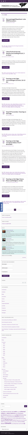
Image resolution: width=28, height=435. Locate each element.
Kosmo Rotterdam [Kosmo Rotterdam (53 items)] (11, 416)
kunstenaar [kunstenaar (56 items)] (21, 416)
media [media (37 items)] (17, 418)
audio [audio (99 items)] (15, 411)
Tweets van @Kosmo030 (6, 217)
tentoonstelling (5, 46)
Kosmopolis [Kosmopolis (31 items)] (5, 416)
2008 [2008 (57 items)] (4, 411)
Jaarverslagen (5, 374)
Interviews (4, 296)
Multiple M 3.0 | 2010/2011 (9, 385)
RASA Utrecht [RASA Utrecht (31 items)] (21, 420)
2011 (4, 347)
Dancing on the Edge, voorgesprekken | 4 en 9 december (13, 142)
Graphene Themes (11, 433)
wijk (9, 73)
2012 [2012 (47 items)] (13, 411)
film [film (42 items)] (22, 413)
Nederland (13, 106)
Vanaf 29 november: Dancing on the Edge (16, 112)
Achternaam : (7, 269)
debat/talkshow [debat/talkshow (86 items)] (11, 413)
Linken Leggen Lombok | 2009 (10, 389)
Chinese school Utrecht (7, 72)
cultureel (9, 134)
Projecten (4, 308)
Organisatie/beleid (5, 303)
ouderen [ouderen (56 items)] (14, 420)
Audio (4, 361)
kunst (10, 135)
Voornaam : (7, 265)
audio (4, 45)
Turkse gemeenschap (16, 202)
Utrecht (9, 46)
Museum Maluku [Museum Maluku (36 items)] (23, 418)
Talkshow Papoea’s (9, 230)
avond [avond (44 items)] (18, 411)
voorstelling (7, 107)
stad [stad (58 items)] (2, 421)
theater (22, 106)
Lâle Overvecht (9, 247)
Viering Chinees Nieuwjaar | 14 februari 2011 (12, 381)
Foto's (4, 359)
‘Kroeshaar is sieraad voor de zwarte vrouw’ (10, 324)
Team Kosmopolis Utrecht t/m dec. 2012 (10, 393)
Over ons (3, 369)
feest (16, 72)
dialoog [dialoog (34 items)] (17, 413)
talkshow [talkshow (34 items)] (15, 421)
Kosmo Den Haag (14, 45)
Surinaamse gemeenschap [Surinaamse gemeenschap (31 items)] (7, 421)
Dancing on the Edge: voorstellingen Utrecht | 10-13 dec (15, 80)
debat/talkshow (16, 104)
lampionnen (23, 72)
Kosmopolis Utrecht (5, 9)
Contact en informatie (7, 391)
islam (19, 172)
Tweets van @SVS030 (6, 223)
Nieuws (12, 56)
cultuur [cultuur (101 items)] (3, 413)
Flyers (4, 366)
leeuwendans (20, 45)
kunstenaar (8, 105)
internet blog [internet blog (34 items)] (13, 415)
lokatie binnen (14, 105)
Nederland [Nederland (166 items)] (8, 420)
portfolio (3, 305)
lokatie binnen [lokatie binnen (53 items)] (4, 418)
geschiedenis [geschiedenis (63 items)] (4, 415)
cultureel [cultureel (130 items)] (23, 411)
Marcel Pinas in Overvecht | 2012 (10, 387)
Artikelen (3, 291)
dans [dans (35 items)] (6, 413)
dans (7, 45)
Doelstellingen (6, 370)
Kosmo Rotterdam (7, 173)
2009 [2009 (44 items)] (6, 411)
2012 (4, 345)
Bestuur (4, 372)
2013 (4, 343)
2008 (4, 353)
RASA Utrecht (17, 106)
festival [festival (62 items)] (20, 413)
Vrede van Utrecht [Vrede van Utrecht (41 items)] (19, 423)
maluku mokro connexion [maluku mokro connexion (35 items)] (11, 418)
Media (3, 357)
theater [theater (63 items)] (3, 423)
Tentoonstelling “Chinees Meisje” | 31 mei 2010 (13, 383)
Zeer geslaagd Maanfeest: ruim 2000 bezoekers (16, 20)
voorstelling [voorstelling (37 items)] (13, 423)
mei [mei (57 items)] (19, 418)
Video (4, 364)
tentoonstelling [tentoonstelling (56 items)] (21, 421)
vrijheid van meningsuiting (15, 107)
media (18, 135)
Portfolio (4, 378)
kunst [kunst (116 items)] (17, 416)
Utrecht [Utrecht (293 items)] (8, 423)
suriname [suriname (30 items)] (13, 421)
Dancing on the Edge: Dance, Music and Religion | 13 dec (15, 180)
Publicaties (4, 310)
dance (9, 104)
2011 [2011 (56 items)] (10, 411)
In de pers (4, 342)
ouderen (3, 73)
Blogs (3, 294)
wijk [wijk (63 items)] (24, 423)
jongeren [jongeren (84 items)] (18, 415)
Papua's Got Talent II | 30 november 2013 (12, 379)
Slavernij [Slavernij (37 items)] (24, 420)
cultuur (13, 134)
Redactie (9, 22)
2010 (4, 349)
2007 (4, 104)
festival (9, 45)
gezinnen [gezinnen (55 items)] (9, 415)
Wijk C (12, 73)
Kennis (3, 298)
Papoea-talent (8, 238)
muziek (9, 106)
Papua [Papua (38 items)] (17, 420)
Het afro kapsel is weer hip (7, 322)
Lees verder (5, 40)
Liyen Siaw (8, 232)
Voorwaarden (5, 395)
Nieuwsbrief (5, 376)
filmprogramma (23, 134)
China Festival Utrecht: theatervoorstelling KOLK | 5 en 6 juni (15, 53)
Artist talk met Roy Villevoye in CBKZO (9, 319)
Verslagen (13, 22)
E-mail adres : (5, 271)
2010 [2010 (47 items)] (8, 411)
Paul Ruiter (8, 249)
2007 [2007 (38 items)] (2, 411)
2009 (7, 134)
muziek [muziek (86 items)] (3, 420)
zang (15, 73)
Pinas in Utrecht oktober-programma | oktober (10, 326)
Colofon (4, 397)
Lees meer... (24, 257)
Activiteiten (9, 56)
